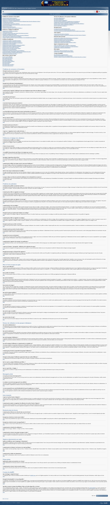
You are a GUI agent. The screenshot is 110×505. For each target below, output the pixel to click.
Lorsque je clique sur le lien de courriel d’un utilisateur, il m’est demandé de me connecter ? (19, 37)
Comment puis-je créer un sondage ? (9, 43)
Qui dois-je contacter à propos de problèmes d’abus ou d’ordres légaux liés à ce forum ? (70, 56)
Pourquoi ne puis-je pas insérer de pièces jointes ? (12, 48)
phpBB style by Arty (101, 503)
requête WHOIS (92, 487)
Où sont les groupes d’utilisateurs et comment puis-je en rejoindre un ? (67, 21)
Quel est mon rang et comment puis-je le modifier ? (12, 36)
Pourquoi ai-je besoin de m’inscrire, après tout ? (11, 19)
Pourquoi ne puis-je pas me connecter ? (10, 18)
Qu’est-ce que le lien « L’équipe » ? (60, 25)
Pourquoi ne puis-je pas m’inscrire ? (9, 26)
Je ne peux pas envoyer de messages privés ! (62, 28)
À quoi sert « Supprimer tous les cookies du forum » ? (12, 28)
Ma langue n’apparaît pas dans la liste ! (10, 34)
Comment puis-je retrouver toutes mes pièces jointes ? (64, 51)
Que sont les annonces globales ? (9, 61)
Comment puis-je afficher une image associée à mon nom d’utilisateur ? (16, 35)
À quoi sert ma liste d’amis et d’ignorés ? (61, 34)
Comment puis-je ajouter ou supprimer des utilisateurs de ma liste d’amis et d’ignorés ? (70, 35)
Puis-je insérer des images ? (8, 60)
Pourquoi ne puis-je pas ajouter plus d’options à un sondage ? (14, 45)
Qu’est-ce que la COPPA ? (7, 25)
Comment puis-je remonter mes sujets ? (10, 53)
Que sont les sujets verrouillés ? (8, 64)
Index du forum (5, 498)
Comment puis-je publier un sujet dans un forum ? (12, 40)
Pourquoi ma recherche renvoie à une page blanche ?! (64, 40)
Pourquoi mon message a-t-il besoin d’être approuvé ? (12, 52)
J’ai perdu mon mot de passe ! (8, 22)
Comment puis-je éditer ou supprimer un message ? (12, 41)
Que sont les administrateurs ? (59, 18)
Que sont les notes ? (6, 63)
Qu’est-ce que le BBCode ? (8, 56)
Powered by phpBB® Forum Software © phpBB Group (105, 503)
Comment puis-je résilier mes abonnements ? (62, 47)
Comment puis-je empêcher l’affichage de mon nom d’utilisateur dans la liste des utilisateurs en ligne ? (21, 21)
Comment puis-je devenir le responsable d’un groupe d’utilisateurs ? (66, 22)
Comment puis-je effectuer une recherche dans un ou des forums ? (66, 38)
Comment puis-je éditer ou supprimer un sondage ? (12, 46)
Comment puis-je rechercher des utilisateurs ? (62, 41)
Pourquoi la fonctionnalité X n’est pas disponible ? (63, 55)
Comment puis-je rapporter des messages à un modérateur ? (13, 50)
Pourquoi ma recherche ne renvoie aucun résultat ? (63, 39)
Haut (4, 74)
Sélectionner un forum (102, 495)
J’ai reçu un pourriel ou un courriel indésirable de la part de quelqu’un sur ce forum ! (69, 31)
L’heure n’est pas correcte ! (8, 32)
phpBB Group (33, 475)
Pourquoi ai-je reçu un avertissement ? (10, 49)
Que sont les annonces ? (7, 62)
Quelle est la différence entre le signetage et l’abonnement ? (65, 45)
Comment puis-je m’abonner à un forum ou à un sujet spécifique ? (66, 46)
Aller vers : (94, 495)
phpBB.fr (18, 502)
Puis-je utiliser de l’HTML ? (8, 57)
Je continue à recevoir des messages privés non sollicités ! (64, 29)
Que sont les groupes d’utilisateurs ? (60, 20)
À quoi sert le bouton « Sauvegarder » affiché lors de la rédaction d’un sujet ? (17, 51)
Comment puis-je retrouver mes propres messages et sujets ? (65, 42)
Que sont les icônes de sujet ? (8, 65)
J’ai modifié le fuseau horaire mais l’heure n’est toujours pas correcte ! (15, 33)
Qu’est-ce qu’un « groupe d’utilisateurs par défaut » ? (64, 24)
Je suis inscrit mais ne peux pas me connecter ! (11, 23)
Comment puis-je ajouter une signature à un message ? (13, 42)
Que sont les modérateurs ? (59, 19)
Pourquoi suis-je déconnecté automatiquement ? (11, 20)
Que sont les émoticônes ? (7, 59)
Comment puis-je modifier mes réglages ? (10, 31)
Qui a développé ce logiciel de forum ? (61, 54)
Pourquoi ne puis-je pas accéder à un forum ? (11, 47)
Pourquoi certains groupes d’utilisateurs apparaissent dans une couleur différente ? (69, 23)
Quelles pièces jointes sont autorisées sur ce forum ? (63, 50)
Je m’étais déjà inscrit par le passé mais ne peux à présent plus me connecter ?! (17, 24)
